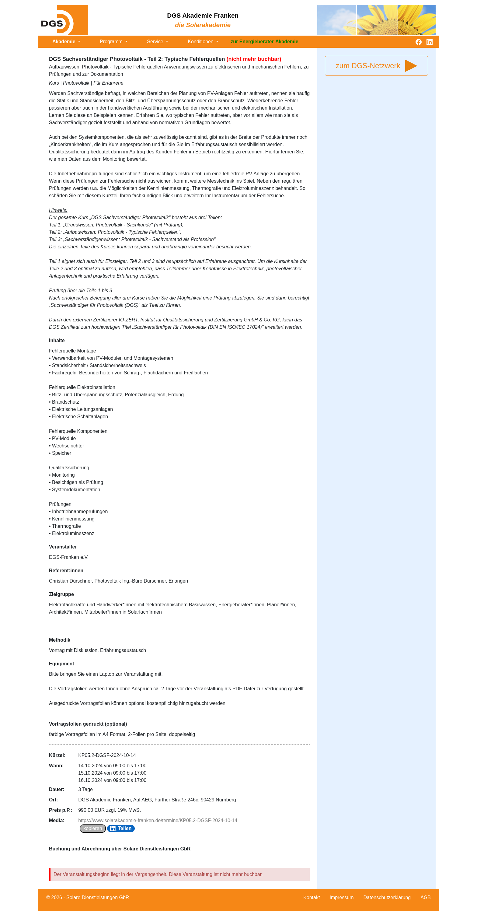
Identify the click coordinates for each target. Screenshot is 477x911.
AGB (425, 897)
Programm (112, 41)
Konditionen (201, 41)
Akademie (64, 41)
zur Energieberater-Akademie (264, 41)
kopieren (92, 828)
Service (156, 41)
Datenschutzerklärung (387, 897)
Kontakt (311, 897)
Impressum (341, 897)
